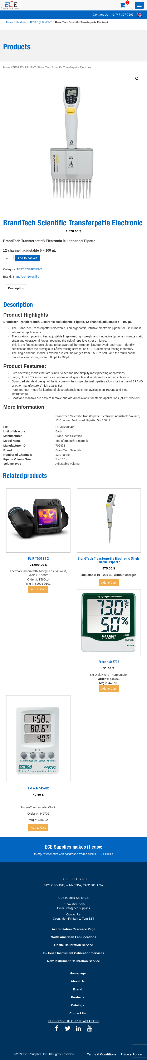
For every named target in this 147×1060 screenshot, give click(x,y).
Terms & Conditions (101, 1054)
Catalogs (77, 1005)
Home (9, 22)
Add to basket (27, 258)
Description (16, 288)
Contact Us (100, 14)
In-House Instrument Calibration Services (73, 953)
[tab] (16, 288)
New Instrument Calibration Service (73, 961)
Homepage (78, 973)
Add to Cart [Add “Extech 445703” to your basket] (108, 688)
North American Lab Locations (73, 937)
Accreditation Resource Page (73, 929)
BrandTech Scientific (26, 276)
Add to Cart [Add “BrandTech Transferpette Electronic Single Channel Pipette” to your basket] (108, 582)
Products (21, 22)
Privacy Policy (131, 1054)
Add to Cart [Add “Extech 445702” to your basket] (38, 827)
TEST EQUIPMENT (41, 22)
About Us (78, 981)
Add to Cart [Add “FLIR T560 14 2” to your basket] (38, 589)
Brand (77, 989)
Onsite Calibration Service (73, 945)
